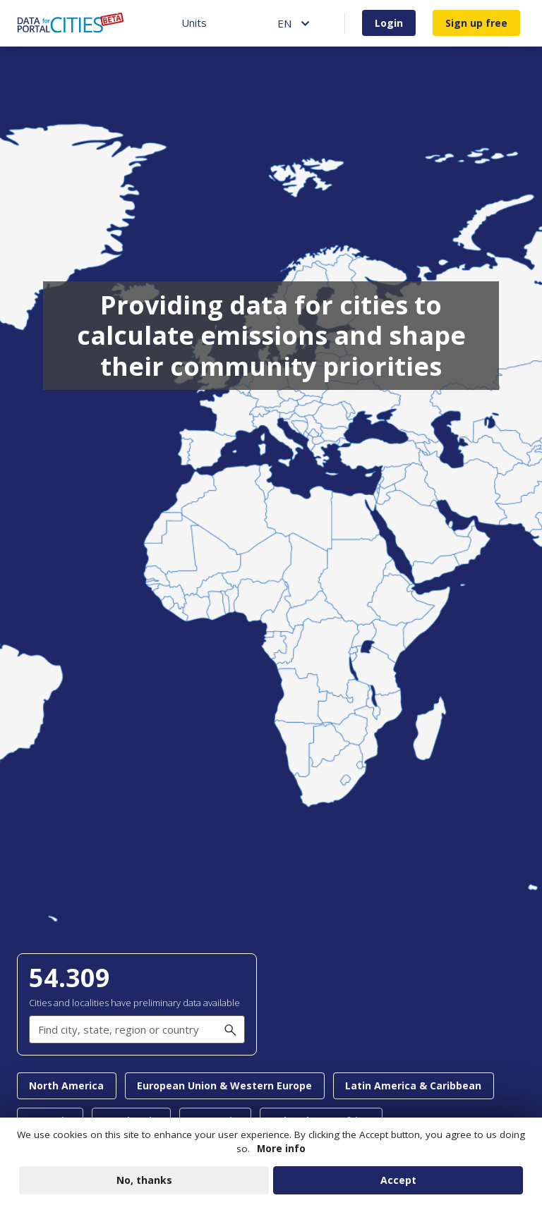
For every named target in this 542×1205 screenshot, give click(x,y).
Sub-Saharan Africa (321, 1120)
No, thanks (144, 1185)
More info (281, 1154)
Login (389, 23)
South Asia (131, 1120)
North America (66, 1085)
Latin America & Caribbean (413, 1085)
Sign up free (476, 23)
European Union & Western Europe (224, 1085)
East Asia (215, 1120)
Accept (398, 1185)
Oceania (50, 1120)
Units (194, 23)
